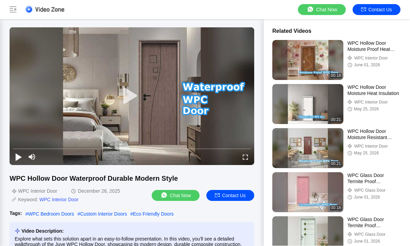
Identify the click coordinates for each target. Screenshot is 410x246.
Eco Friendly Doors (153, 214)
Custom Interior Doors (103, 214)
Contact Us (376, 9)
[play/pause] (18, 157)
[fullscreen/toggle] (245, 157)
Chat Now (321, 9)
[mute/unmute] (32, 157)
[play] (131, 96)
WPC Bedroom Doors (51, 214)
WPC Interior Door (58, 199)
